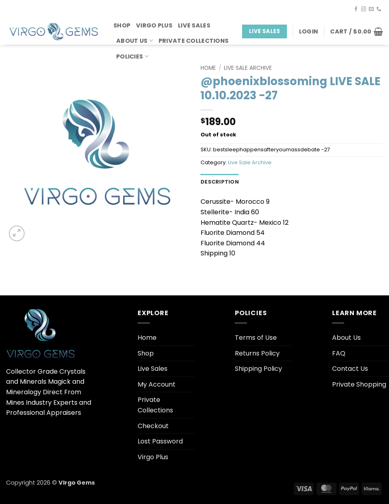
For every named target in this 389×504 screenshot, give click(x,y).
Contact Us (350, 368)
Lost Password (160, 441)
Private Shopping (359, 384)
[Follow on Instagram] (363, 9)
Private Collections (193, 41)
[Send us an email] (371, 9)
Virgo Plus (154, 25)
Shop (121, 25)
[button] (308, 31)
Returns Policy (257, 353)
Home (208, 68)
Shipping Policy (258, 368)
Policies (132, 56)
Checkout (153, 426)
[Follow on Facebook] (355, 9)
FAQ (338, 353)
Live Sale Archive (248, 68)
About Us (134, 41)
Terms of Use (256, 337)
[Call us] (378, 9)
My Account (157, 384)
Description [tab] (220, 181)
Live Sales (194, 25)
